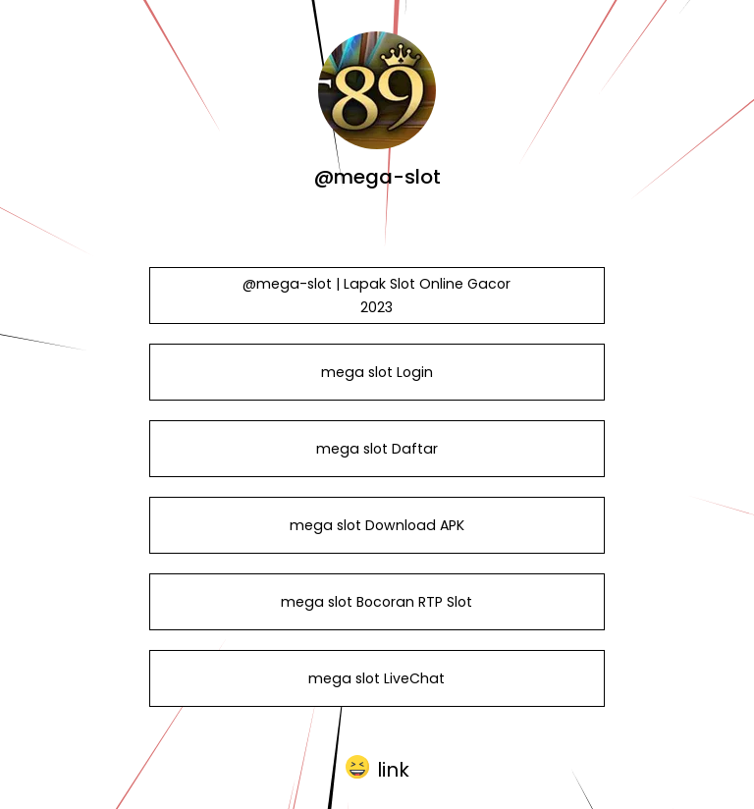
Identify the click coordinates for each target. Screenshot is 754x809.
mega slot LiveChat (376, 678)
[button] (377, 767)
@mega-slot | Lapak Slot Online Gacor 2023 (376, 295)
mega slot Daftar (377, 448)
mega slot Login (377, 372)
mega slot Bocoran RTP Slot (376, 602)
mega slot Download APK (377, 525)
